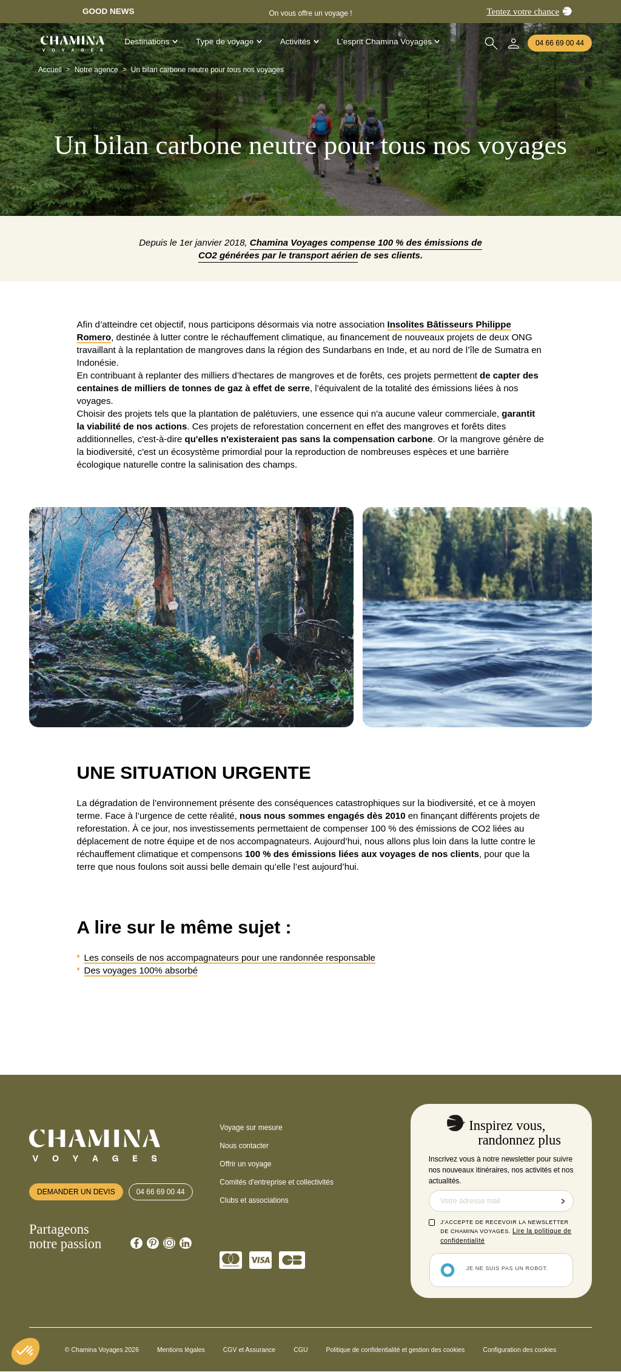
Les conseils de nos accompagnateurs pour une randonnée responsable (229, 957)
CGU (300, 1349)
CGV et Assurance (249, 1349)
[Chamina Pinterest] (153, 1243)
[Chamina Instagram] (169, 1243)
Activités (299, 41)
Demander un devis (76, 1192)
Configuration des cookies (519, 1349)
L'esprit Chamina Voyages (388, 41)
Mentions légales (181, 1349)
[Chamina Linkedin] (186, 1243)
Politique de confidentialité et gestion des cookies (395, 1349)
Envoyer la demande (563, 1201)
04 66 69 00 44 (559, 43)
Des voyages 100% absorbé (141, 970)
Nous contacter (244, 1146)
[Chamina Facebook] (136, 1243)
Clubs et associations (254, 1200)
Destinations (151, 41)
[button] (25, 1351)
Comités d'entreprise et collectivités (277, 1182)
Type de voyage (229, 41)
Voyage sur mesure (251, 1127)
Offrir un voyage (245, 1164)
